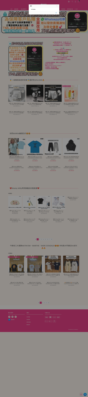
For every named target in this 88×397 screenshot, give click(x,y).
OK (56, 12)
